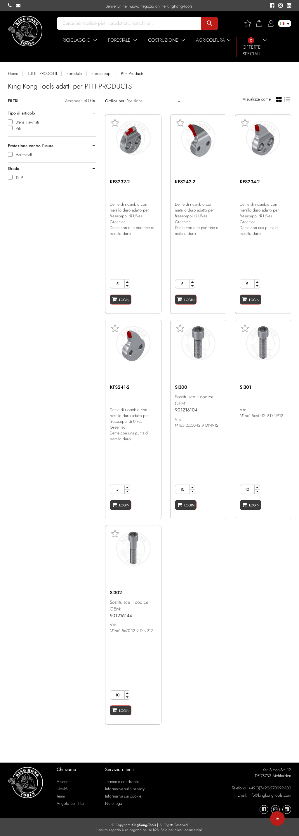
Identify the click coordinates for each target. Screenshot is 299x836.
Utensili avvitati (27, 122)
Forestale (74, 73)
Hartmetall (23, 155)
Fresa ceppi (101, 73)
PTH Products (132, 73)
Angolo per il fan (71, 803)
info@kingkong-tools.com (269, 795)
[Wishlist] (249, 23)
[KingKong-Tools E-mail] (19, 5)
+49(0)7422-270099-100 (269, 788)
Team (61, 796)
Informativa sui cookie (123, 796)
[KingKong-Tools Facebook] (271, 6)
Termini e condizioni (122, 781)
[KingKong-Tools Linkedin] (287, 6)
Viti (18, 128)
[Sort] (151, 100)
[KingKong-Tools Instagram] (279, 6)
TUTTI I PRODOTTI (42, 73)
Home (13, 73)
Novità (62, 789)
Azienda (63, 781)
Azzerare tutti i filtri (80, 101)
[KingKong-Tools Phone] (12, 5)
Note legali (114, 803)
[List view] (287, 98)
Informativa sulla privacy (125, 789)
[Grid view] (279, 99)
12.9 (19, 177)
